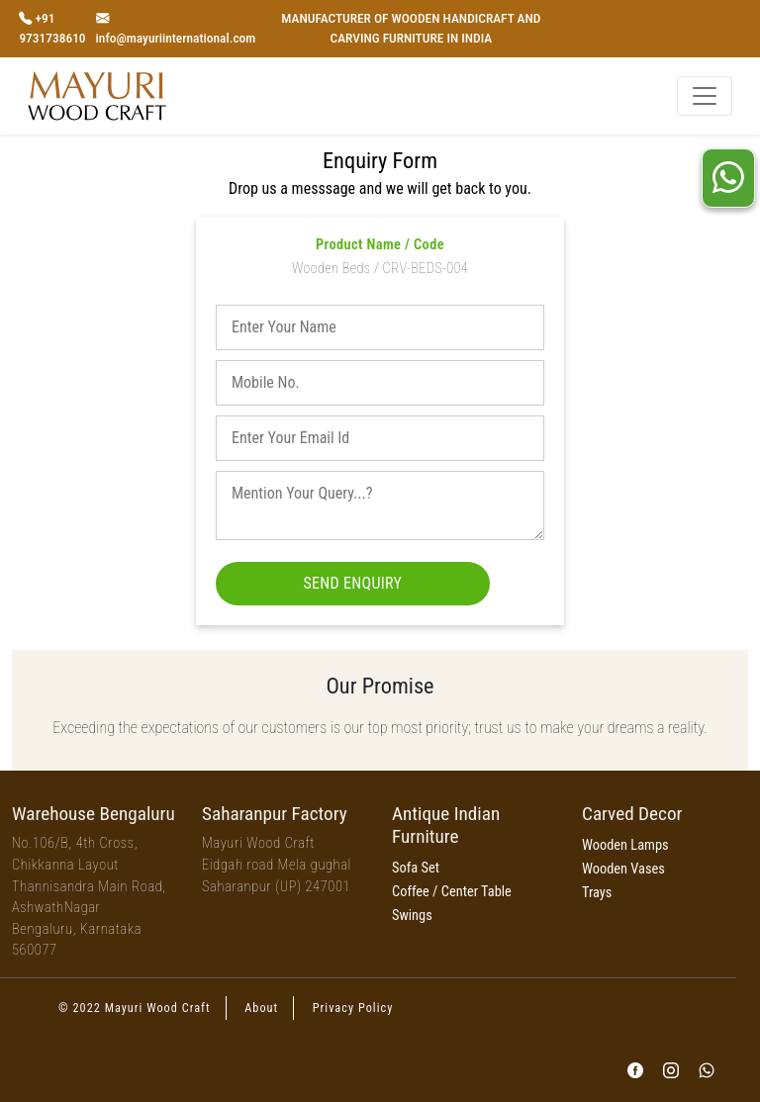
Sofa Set (415, 868)
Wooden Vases (623, 869)
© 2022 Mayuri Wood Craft (134, 1008)
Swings (412, 915)
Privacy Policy (353, 1008)
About (261, 1008)
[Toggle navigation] (704, 96)
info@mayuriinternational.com (176, 38)
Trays (597, 892)
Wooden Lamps (625, 845)
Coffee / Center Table (452, 891)
